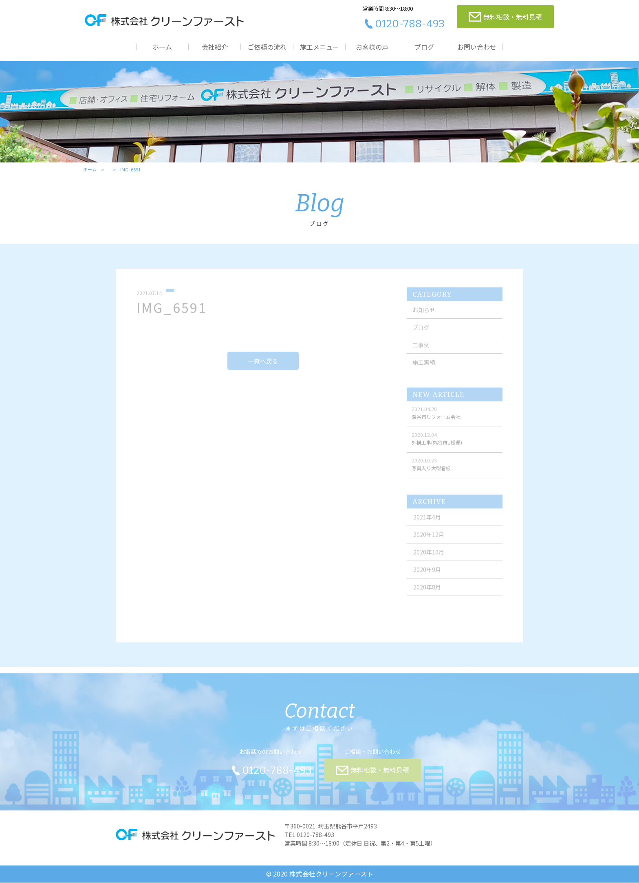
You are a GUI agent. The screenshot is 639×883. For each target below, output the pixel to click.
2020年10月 (429, 556)
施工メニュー (319, 47)
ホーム (162, 47)
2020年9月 (427, 574)
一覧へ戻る (263, 364)
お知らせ (423, 314)
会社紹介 (215, 47)
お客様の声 (372, 47)
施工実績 (423, 366)
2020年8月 (427, 591)
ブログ (424, 47)
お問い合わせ (476, 47)
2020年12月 (429, 539)
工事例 (421, 349)
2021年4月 (427, 521)
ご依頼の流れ (266, 47)
